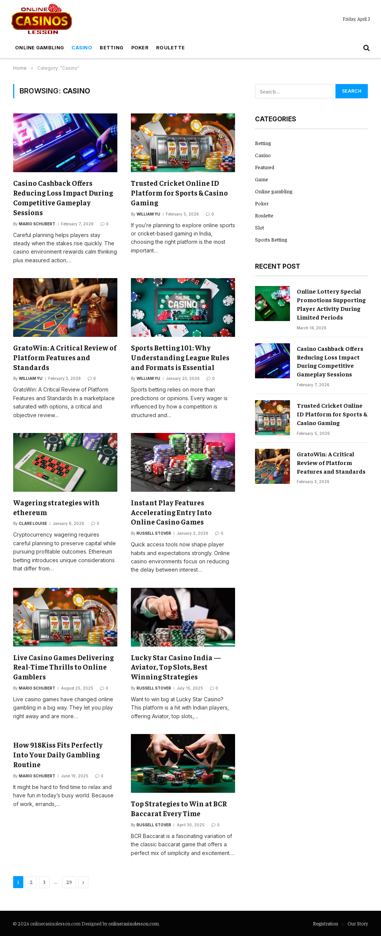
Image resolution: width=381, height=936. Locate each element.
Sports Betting (271, 239)
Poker (140, 47)
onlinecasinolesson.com (133, 923)
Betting (111, 47)
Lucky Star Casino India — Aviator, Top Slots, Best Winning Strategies (176, 667)
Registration (325, 923)
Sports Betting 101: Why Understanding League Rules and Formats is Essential (180, 357)
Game (261, 179)
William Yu (148, 214)
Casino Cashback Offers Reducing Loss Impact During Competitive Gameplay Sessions (63, 197)
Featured (264, 167)
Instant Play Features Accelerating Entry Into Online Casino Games (171, 512)
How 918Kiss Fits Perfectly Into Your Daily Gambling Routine (58, 754)
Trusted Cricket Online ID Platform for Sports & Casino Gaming (179, 192)
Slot (259, 227)
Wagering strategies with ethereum (56, 507)
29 (69, 882)
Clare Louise (33, 523)
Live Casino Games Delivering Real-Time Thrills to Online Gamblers (63, 667)
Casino (81, 47)
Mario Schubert (37, 224)
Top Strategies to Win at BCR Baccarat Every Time (179, 808)
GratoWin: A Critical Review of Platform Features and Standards (65, 357)
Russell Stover (154, 533)
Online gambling (39, 47)
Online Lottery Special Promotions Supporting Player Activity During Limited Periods (331, 304)
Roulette (170, 47)
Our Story (358, 923)
